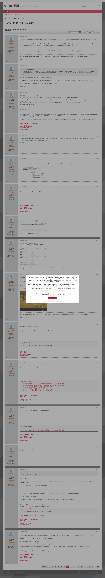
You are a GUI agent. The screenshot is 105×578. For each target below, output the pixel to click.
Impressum (59, 301)
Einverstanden (52, 297)
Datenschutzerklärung (58, 290)
